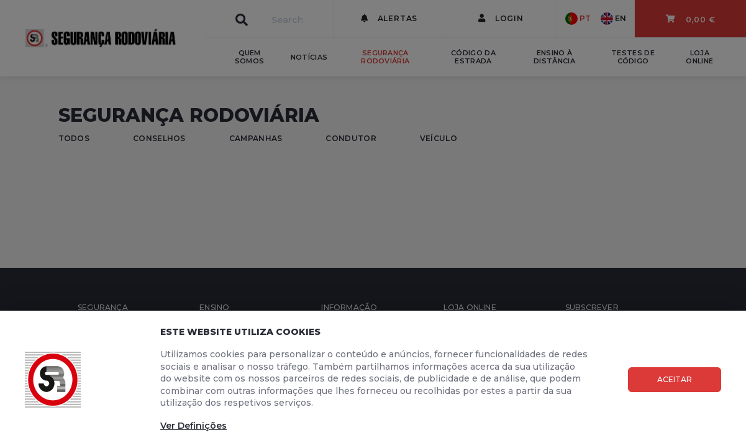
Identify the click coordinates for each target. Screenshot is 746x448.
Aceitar (674, 379)
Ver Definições (193, 425)
